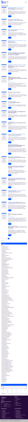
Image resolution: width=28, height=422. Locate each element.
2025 (3, 393)
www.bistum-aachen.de (7, 406)
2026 (3, 388)
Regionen (16, 396)
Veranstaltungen (4, 5)
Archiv (4, 384)
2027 (3, 386)
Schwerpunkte (4, 408)
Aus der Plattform (18, 408)
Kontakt (2, 400)
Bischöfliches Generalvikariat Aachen (6, 402)
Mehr (9, 16)
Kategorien (4, 243)
